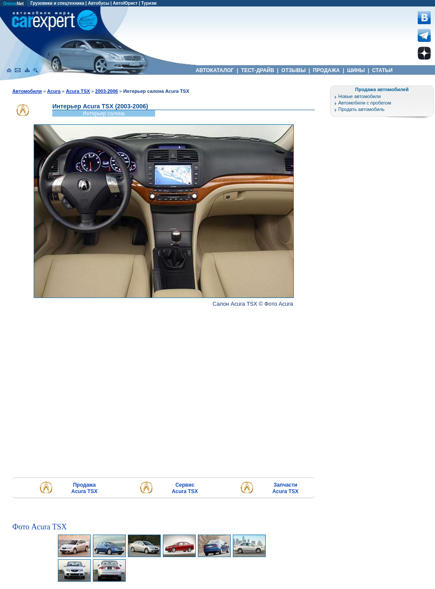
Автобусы (98, 3)
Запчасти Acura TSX (285, 488)
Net (13, 3)
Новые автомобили (359, 96)
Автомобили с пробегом (364, 102)
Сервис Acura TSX (185, 488)
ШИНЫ (356, 70)
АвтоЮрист (125, 3)
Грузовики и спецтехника (57, 3)
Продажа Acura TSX (84, 488)
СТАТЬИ (382, 70)
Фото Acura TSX (39, 526)
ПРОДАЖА (326, 70)
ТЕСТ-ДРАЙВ (258, 70)
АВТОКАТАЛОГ (214, 70)
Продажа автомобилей (382, 89)
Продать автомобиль (361, 109)
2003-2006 (106, 91)
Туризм (149, 3)
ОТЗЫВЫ (293, 70)
